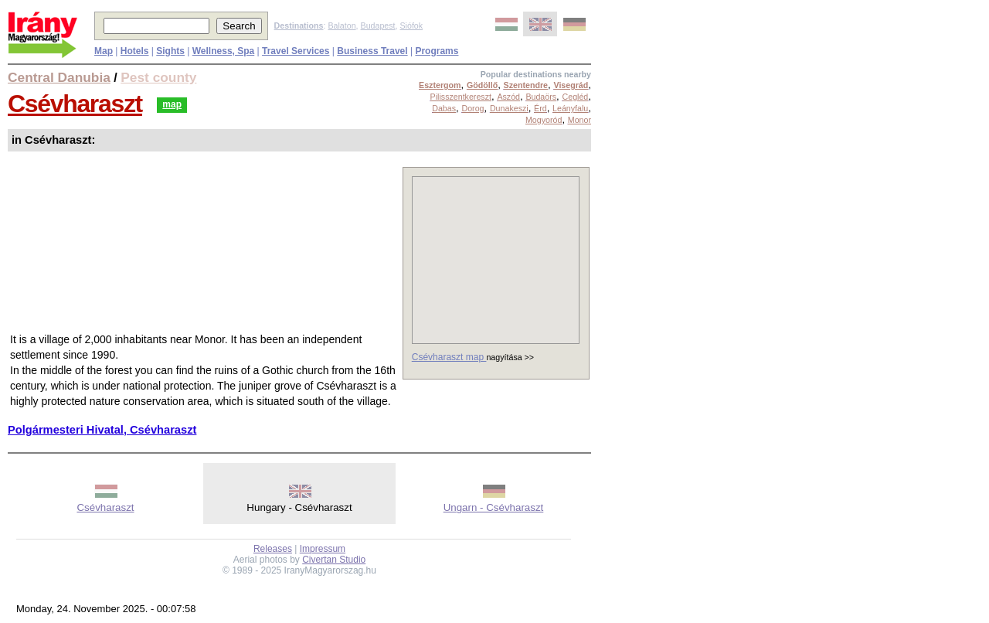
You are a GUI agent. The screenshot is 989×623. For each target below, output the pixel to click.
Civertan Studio (333, 559)
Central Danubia (59, 77)
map (172, 104)
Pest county (158, 77)
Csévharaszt (75, 103)
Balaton (341, 25)
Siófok (411, 25)
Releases (272, 548)
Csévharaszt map (449, 357)
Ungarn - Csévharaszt (494, 507)
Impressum (322, 548)
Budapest (378, 25)
